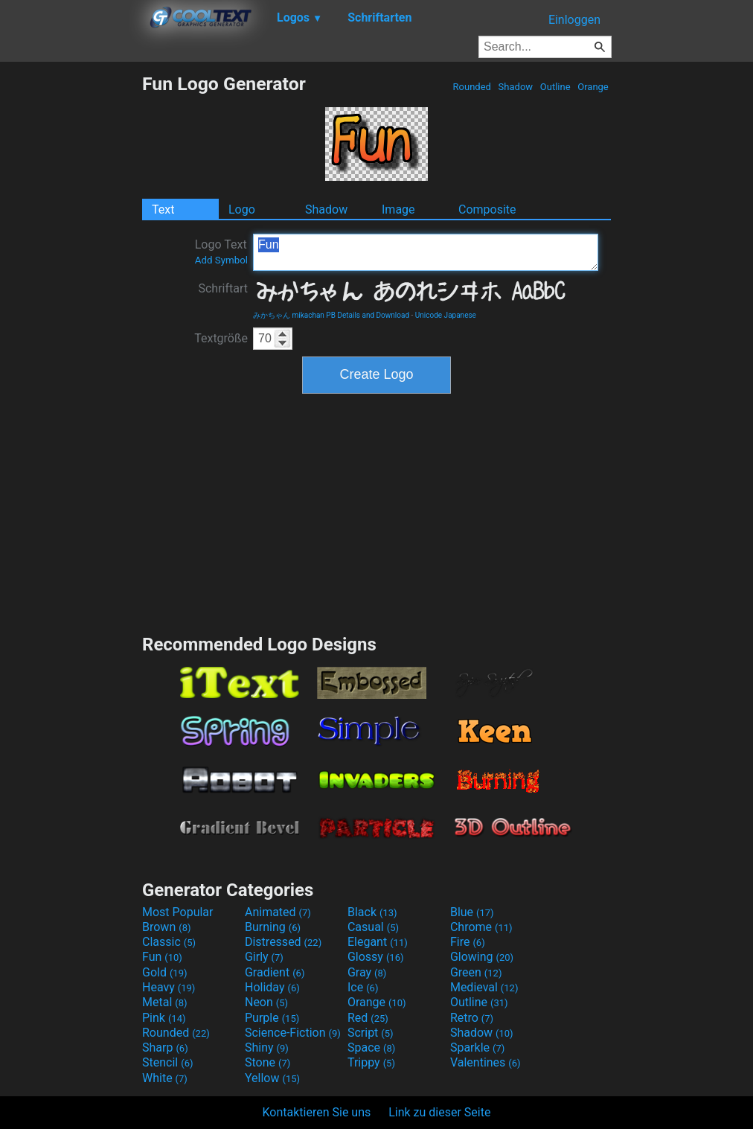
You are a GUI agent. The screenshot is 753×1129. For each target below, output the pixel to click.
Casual (373, 927)
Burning (273, 927)
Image (398, 209)
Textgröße (221, 338)
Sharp (165, 1047)
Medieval (484, 987)
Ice (362, 987)
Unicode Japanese (445, 315)
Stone (267, 1062)
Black (372, 912)
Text (163, 209)
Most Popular (178, 912)
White (165, 1078)
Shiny (267, 1047)
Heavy (168, 987)
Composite (487, 209)
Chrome (481, 927)
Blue (472, 912)
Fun (425, 252)
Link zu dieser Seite (439, 1112)
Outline (555, 86)
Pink (164, 1018)
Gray (366, 972)
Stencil (167, 1062)
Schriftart (223, 288)
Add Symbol (221, 260)
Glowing (481, 957)
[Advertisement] (70, 296)
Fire (467, 942)
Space (371, 1047)
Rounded (471, 86)
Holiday (272, 987)
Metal (165, 1002)
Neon (266, 1002)
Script (370, 1033)
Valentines (485, 1062)
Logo (241, 209)
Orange (593, 86)
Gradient (274, 972)
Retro (471, 1018)
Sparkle (477, 1047)
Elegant (377, 942)
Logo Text (221, 251)
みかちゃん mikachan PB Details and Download (331, 315)
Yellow (272, 1078)
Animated (278, 912)
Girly (264, 957)
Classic (169, 942)
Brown (166, 927)
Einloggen (574, 20)
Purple (272, 1018)
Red (367, 1018)
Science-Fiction (293, 1033)
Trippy (371, 1062)
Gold (165, 972)
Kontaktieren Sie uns (317, 1112)
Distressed (283, 942)
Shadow (515, 86)
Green (476, 972)
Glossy (375, 957)
